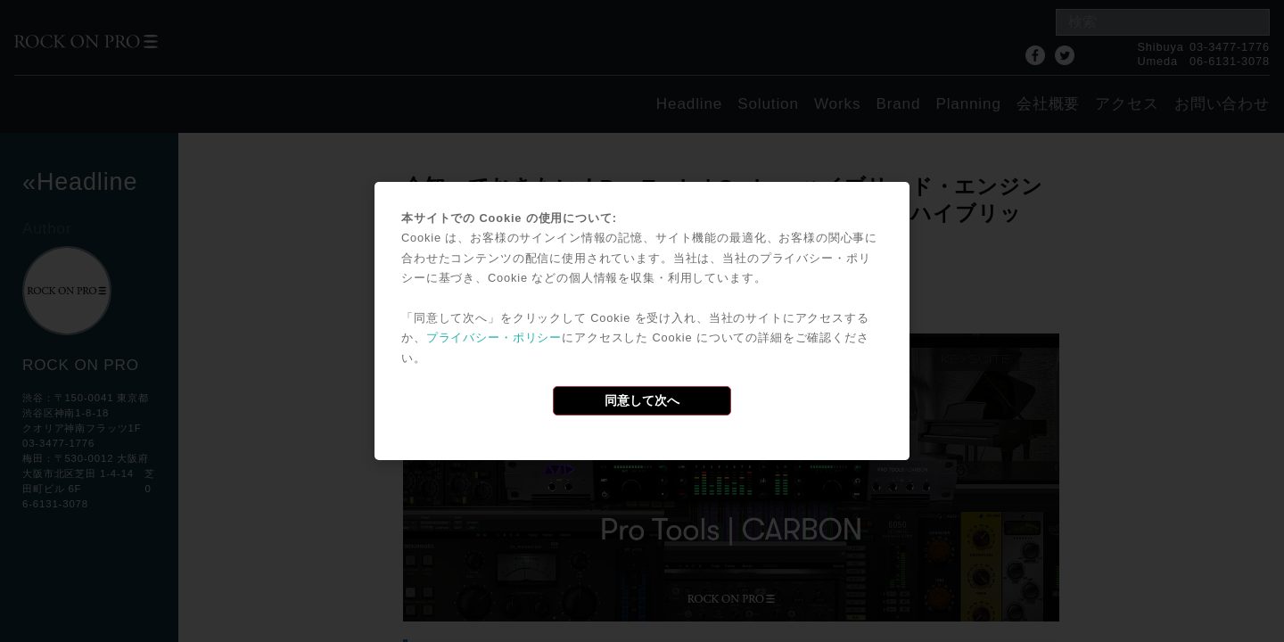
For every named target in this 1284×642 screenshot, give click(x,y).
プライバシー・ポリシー (494, 337)
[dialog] (642, 321)
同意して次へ (642, 400)
